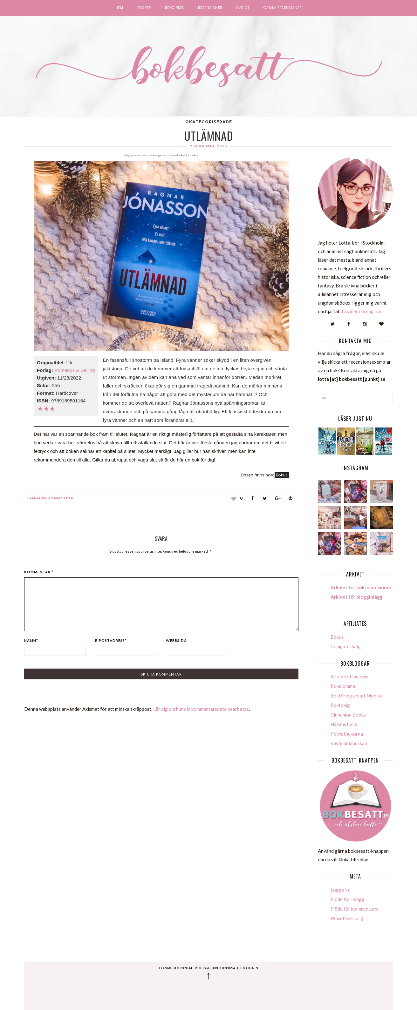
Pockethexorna (347, 734)
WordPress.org (347, 918)
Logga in (340, 889)
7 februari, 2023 (208, 146)
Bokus (282, 475)
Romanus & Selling (74, 370)
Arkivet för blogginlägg (357, 597)
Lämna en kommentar (50, 498)
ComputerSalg (346, 646)
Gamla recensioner (282, 8)
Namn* (31, 640)
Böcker (144, 8)
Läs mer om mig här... (363, 311)
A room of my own (349, 676)
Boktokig (340, 705)
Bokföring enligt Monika (356, 695)
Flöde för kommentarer (355, 909)
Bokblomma (343, 686)
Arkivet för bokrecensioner (361, 587)
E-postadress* (111, 640)
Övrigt (243, 8)
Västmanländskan (349, 743)
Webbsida (176, 640)
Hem (119, 8)
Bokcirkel (174, 8)
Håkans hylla (344, 724)
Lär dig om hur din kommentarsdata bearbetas (201, 709)
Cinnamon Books (348, 714)
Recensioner (210, 8)
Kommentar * (38, 572)
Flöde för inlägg (348, 899)
